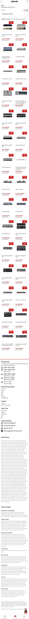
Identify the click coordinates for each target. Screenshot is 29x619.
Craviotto (22, 449)
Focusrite (3, 462)
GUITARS (3, 577)
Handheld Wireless (20, 595)
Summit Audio (12, 493)
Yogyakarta (3, 414)
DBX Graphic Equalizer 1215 (7, 123)
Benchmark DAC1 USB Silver (21, 35)
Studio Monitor (17, 574)
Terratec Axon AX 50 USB (7, 101)
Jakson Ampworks (16, 469)
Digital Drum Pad (14, 543)
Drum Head (11, 539)
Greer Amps (7, 467)
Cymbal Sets (8, 536)
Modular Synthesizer (14, 516)
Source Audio (10, 491)
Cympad (22, 451)
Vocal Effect (20, 593)
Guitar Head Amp (19, 584)
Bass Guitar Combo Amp (20, 559)
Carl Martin (9, 448)
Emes (11, 459)
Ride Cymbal (22, 536)
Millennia (10, 478)
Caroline (14, 448)
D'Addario (3, 452)
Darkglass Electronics (16, 452)
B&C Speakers (20, 445)
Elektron (3, 459)
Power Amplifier (7, 524)
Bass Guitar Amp (22, 558)
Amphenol (10, 442)
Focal (25, 461)
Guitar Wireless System (20, 586)
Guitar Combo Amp (10, 584)
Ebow (19, 456)
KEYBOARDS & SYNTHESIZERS (7, 510)
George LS (21, 464)
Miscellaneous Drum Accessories (15, 541)
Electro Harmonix (14, 458)
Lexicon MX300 (19, 211)
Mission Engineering (17, 478)
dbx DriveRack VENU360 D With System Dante (7, 344)
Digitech (6, 455)
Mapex (24, 475)
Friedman (21, 462)
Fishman (16, 461)
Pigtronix (14, 483)
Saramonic (13, 488)
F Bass (2, 461)
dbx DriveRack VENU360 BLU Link (21, 344)
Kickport (6, 472)
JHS (12, 471)
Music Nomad (19, 480)
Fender (12, 461)
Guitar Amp (3, 583)
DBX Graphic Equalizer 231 (7, 278)
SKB (2, 490)
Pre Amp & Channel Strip (11, 569)
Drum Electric (7, 543)
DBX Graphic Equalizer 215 (7, 256)
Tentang (3, 389)
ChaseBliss (23, 448)
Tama (12, 494)
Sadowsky (3, 488)
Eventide (25, 459)
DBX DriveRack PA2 (6, 167)
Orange (19, 481)
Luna (11, 475)
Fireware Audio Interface (14, 567)
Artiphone (11, 443)
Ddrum (10, 453)
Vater (16, 498)
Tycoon (2, 498)
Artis (2, 392)
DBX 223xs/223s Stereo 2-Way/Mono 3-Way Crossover (21, 169)
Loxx (2, 475)
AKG (6, 442)
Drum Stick (25, 540)
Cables (2, 550)
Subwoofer (25, 528)
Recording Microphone (12, 571)
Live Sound (12, 522)
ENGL (14, 459)
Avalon (10, 445)
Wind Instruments (24, 516)
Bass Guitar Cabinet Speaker (7, 559)
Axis (13, 445)
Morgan (10, 480)
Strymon (6, 493)
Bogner (20, 446)
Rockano (20, 485)
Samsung (8, 488)
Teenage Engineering (14, 496)
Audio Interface (4, 567)
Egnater (7, 458)
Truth (22, 497)
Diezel (2, 455)
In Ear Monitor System (5, 527)
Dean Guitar (15, 453)
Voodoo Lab (7, 500)
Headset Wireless (5, 596)
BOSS (2, 448)
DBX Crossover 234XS (21, 300)
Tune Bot (25, 497)
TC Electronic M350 (20, 56)
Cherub (2, 449)
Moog (6, 480)
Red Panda (22, 484)
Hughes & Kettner (11, 468)
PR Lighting (14, 484)
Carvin (18, 448)
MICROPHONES (4, 589)
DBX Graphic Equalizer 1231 (21, 234)
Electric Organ (4, 512)
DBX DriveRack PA (6, 233)
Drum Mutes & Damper (17, 540)
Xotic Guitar (23, 500)
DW (7, 456)
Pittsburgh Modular (20, 483)
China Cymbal (18, 534)
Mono (24, 478)
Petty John (8, 483)
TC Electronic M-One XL (21, 79)
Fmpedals (21, 461)
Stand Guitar (22, 581)
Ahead (2, 442)
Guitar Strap (3, 581)
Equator (18, 459)
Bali (2, 416)
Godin (9, 465)
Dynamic (16, 456)
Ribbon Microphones (22, 592)
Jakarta (3, 412)
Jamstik (2, 471)
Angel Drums (23, 442)
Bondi (24, 446)
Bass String (15, 558)
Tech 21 (6, 496)
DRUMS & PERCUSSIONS (6, 533)
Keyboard (10, 512)
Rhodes (2, 485)
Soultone (23, 490)
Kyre (2, 474)
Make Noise (15, 475)
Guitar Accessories (19, 579)
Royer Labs (20, 487)
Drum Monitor (4, 544)
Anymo (2, 443)
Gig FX (6, 465)
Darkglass (8, 452)
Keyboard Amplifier (5, 513)
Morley (14, 480)
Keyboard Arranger (14, 513)
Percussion (3, 546)
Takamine (7, 494)
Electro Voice (21, 458)
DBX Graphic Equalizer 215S (7, 300)
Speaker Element (16, 524)
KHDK (2, 472)
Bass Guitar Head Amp (6, 561)
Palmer (26, 481)
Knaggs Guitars (12, 472)
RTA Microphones (5, 593)
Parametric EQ (9, 574)
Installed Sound (4, 521)
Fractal (16, 462)
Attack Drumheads (20, 443)
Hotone (5, 468)
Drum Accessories (13, 537)
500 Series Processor (11, 572)
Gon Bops (14, 465)
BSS (5, 448)
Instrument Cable (9, 550)
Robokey (15, 485)
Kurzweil (25, 472)
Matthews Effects (10, 477)
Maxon (15, 477)
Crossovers (3, 528)
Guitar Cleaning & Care (9, 580)
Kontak (2, 390)
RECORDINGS (4, 565)
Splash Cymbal (4, 537)
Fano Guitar (7, 461)
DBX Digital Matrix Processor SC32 (6, 57)
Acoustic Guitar (4, 579)
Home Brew (19, 467)
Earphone (24, 525)
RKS (11, 485)
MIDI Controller (10, 515)
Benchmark (10, 446)
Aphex (6, 443)
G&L (25, 462)
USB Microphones (13, 593)
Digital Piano (20, 515)
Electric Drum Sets (20, 544)
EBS (22, 456)
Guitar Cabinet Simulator (12, 583)
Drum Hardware (11, 544)
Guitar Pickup (24, 580)
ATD (15, 443)
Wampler (13, 500)
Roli (17, 487)
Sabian (25, 487)
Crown (17, 451)
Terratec (10, 497)
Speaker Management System (16, 529)
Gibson (2, 465)
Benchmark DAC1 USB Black (7, 35)
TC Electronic (17, 494)
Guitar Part (17, 580)
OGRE (15, 481)
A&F (7, 440)
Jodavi (15, 471)
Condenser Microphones (6, 590)
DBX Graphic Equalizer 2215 (21, 123)
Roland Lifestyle (11, 487)
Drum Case (20, 537)
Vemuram (21, 498)
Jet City (9, 471)
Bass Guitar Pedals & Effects (13, 562)
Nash (24, 480)
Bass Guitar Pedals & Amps (18, 561)
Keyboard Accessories (18, 512)
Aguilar (23, 440)
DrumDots (3, 456)
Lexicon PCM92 (5, 189)
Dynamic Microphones (18, 590)
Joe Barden (20, 471)
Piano (15, 515)
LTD (4, 475)
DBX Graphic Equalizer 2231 (21, 256)
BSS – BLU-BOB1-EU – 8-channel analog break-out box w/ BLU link (21, 102)
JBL (6, 471)
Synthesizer (7, 516)
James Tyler (24, 469)
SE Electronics (20, 488)
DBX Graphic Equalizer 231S (7, 145)
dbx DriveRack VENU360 (21, 322)
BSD (2, 417)
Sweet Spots (24, 493)
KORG (17, 472)
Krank (21, 472)
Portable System (5, 529)
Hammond (13, 467)
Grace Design (20, 465)
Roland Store (4, 410)
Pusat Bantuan (4, 398)
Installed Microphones (21, 521)
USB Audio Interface (13, 568)
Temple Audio (4, 497)
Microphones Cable (18, 550)
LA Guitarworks (7, 474)
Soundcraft (3, 491)
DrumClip (21, 455)
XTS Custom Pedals (5, 501)
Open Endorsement (5, 405)
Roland (6, 487)
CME (15, 449)
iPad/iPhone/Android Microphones (9, 592)
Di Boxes (9, 525)
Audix (26, 443)
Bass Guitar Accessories (6, 556)
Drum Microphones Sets (6, 540)
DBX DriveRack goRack (7, 322)
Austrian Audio (5, 445)
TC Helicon (23, 494)
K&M (25, 471)
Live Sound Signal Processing (17, 527)
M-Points (3, 403)
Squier (23, 491)
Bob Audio (16, 446)
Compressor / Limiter (21, 572)
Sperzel (19, 491)
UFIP (6, 498)
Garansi (3, 396)
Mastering (3, 574)
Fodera (7, 462)
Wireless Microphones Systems (8, 595)
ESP (21, 459)
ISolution (22, 468)
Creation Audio (4, 451)
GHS (25, 464)
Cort (18, 449)
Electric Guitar (12, 579)
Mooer (2, 480)
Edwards (3, 458)
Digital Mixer (24, 522)
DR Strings (16, 455)
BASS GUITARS (4, 555)
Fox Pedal (12, 462)
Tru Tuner (18, 497)
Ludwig (7, 475)
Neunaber (3, 481)
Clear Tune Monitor (9, 449)
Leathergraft (14, 474)
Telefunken (22, 496)
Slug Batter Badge (7, 490)
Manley (20, 475)
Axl (15, 445)
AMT (19, 442)
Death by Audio (22, 453)
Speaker (20, 528)
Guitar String (10, 581)
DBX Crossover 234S (20, 145)
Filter (3, 10)
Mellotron (20, 477)
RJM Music (7, 485)
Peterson (4, 483)
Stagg (2, 493)
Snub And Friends (16, 490)
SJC (25, 488)
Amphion (15, 442)
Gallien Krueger (4, 464)
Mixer (2, 524)
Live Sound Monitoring (17, 525)
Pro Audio (15, 528)
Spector (15, 491)
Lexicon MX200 (5, 211)
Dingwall (11, 455)
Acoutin (10, 440)
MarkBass (3, 477)
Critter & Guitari (12, 451)
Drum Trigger (4, 541)
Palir (23, 481)
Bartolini (5, 446)
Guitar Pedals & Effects (9, 586)
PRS (18, 484)
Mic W (6, 478)
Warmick (18, 500)
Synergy (3, 494)
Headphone (21, 568)
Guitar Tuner (16, 581)
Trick (14, 497)
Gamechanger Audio (13, 464)
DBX (7, 453)
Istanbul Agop (8, 469)
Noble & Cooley (9, 481)
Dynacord (11, 456)
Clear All (3, 19)
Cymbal (12, 534)
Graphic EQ (9, 528)
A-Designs (3, 440)
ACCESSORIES (4, 549)
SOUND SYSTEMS (5, 519)
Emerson (7, 459)
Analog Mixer (18, 522)
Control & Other (12, 521)
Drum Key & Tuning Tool (20, 539)
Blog (2, 394)
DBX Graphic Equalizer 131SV (21, 278)
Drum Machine (22, 543)
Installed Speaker (5, 522)
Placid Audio (4, 484)
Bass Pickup (9, 558)
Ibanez (17, 468)
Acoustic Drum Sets (5, 534)
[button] (14, 14)
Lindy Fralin (24, 474)
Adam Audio (16, 440)
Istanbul (3, 469)
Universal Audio (11, 498)
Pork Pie (9, 484)
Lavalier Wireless (13, 596)
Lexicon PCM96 (19, 189)
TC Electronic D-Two (7, 79)
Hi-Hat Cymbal (15, 536)
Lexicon (19, 474)
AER (20, 440)
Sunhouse (18, 493)
